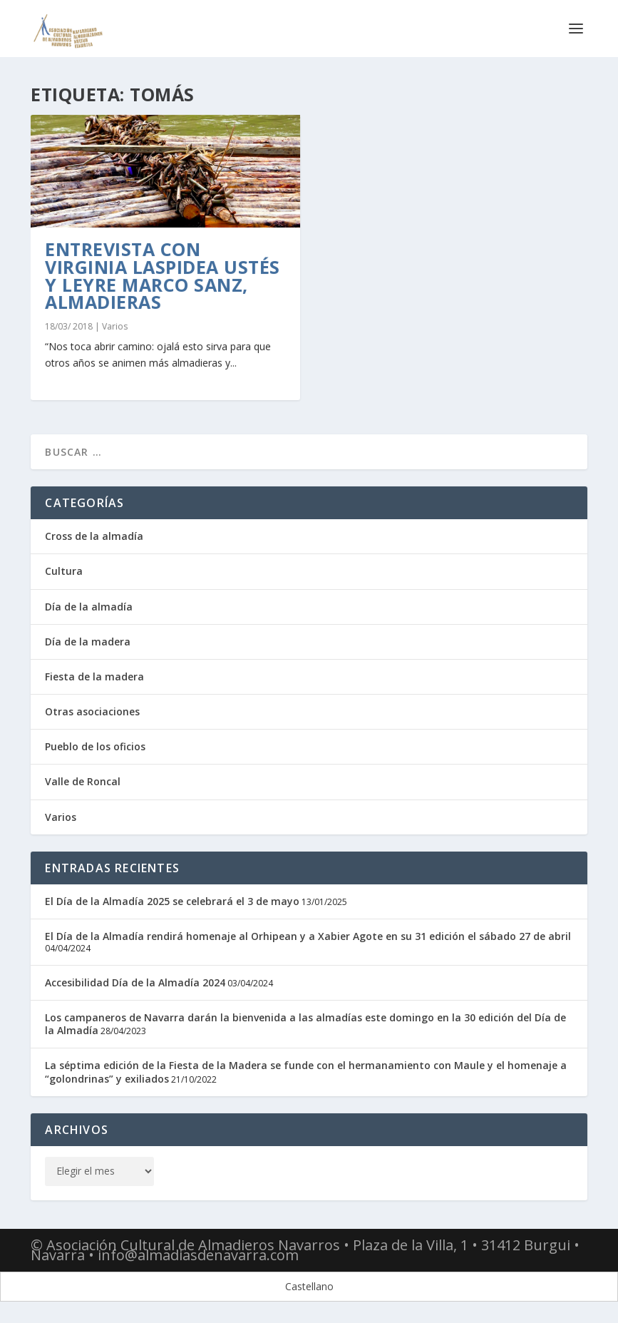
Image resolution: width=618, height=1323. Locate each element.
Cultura (64, 571)
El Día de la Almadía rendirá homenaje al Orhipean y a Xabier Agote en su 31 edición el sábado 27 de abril (308, 936)
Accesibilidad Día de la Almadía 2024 (135, 982)
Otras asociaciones (92, 711)
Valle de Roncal (82, 781)
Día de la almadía (89, 606)
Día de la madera (87, 641)
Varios (115, 326)
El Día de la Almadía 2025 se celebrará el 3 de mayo (172, 901)
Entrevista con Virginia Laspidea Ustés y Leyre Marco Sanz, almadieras (162, 275)
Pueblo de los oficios (95, 746)
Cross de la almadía (94, 536)
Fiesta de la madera (94, 676)
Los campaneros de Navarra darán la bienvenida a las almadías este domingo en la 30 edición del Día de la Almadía (305, 1024)
